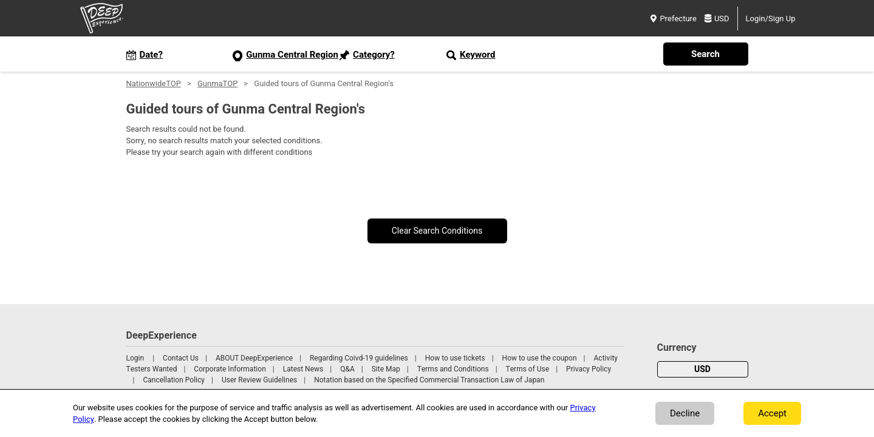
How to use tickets (455, 358)
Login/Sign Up (771, 18)
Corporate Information (229, 369)
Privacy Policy (588, 369)
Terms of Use (528, 369)
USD (717, 18)
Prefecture (673, 18)
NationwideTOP (153, 83)
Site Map (386, 369)
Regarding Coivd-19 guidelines (359, 358)
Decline (685, 413)
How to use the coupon (539, 358)
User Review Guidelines (259, 379)
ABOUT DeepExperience (254, 358)
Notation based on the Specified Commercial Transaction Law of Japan (429, 379)
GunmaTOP (217, 83)
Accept (772, 413)
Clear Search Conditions (437, 231)
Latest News (303, 369)
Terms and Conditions (453, 369)
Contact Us (181, 358)
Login (135, 358)
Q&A (347, 369)
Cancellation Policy (174, 379)
